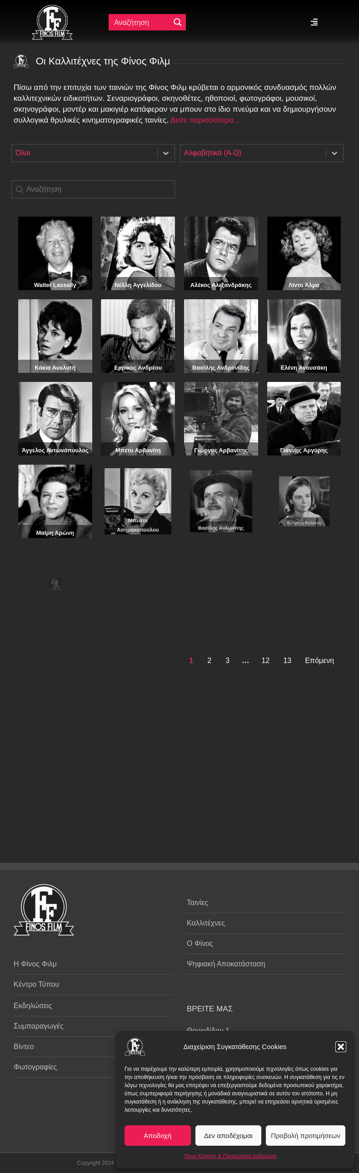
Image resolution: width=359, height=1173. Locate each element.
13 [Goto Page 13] (287, 660)
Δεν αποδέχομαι (228, 1135)
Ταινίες (197, 902)
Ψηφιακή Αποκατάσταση (226, 964)
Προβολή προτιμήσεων (305, 1135)
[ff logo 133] (52, 8)
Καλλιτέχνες (206, 923)
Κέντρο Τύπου (36, 984)
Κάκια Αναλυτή (55, 367)
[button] (340, 1046)
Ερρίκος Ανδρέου (138, 367)
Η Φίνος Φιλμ (35, 964)
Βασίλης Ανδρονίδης (220, 367)
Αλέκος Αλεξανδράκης (221, 285)
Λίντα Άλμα (304, 285)
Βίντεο (24, 1046)
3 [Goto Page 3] (227, 660)
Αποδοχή (157, 1135)
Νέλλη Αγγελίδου (138, 285)
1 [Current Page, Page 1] (191, 660)
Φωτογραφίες (35, 1067)
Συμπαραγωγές (39, 1026)
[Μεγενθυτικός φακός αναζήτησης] (177, 22)
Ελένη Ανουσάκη (304, 367)
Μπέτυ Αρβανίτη (138, 439)
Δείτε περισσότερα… (205, 120)
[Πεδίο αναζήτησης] (141, 22)
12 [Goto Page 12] (266, 660)
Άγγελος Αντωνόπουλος (55, 441)
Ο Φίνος (200, 943)
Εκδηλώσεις (33, 1006)
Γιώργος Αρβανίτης (221, 430)
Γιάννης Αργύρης (304, 423)
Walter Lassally (55, 285)
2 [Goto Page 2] (209, 660)
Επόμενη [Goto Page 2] (319, 660)
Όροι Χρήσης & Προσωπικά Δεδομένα (230, 1156)
